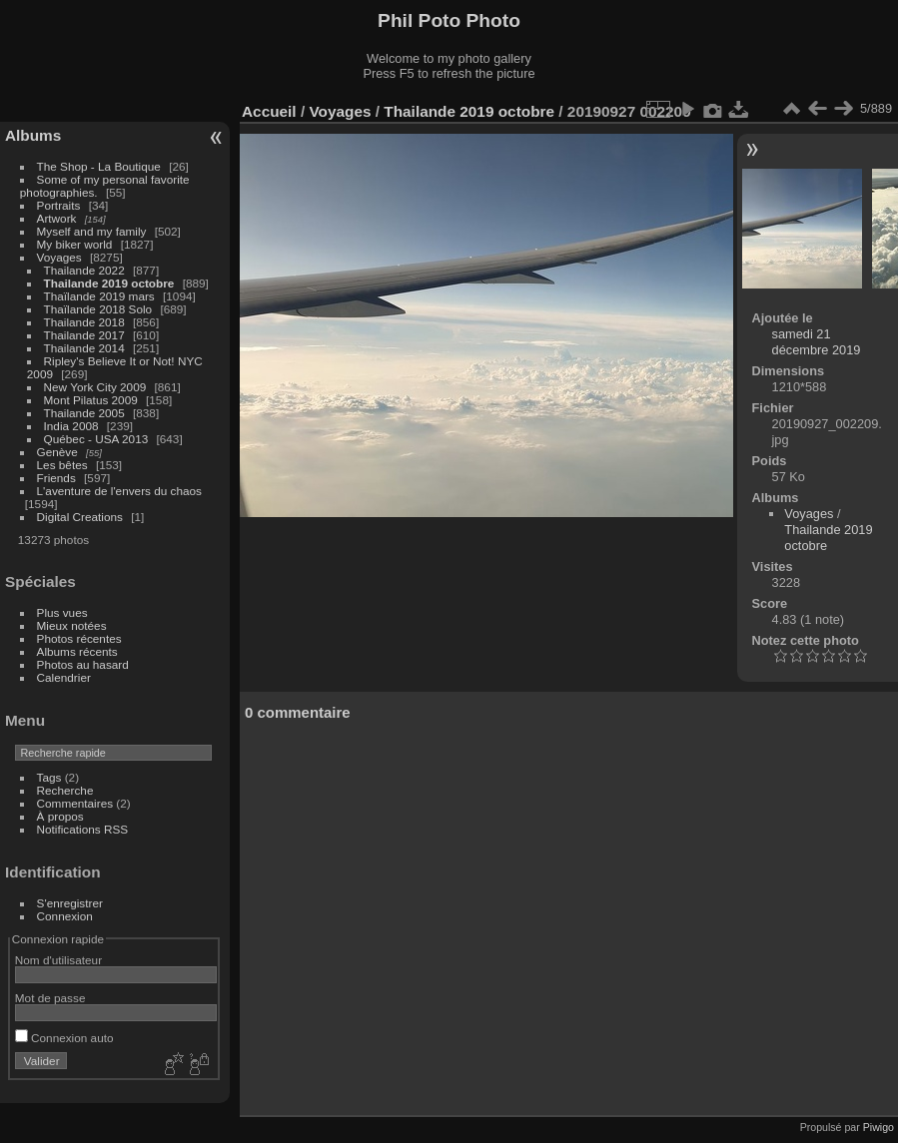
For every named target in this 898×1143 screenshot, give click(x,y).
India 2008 (71, 425)
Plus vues (62, 612)
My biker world (75, 244)
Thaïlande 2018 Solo (98, 308)
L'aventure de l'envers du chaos (119, 490)
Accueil (269, 111)
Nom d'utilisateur (58, 959)
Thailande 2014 (84, 347)
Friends (56, 477)
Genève (57, 451)
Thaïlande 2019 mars (99, 295)
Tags (49, 777)
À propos (60, 816)
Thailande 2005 (84, 412)
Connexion (65, 915)
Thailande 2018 (84, 321)
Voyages (59, 257)
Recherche (65, 790)
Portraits (59, 205)
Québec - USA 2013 (96, 438)
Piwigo (878, 1127)
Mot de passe (50, 997)
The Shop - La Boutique (99, 166)
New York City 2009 (95, 386)
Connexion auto (64, 1037)
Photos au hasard (83, 664)
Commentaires (75, 803)
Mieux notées (72, 625)
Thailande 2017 (84, 334)
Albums (33, 135)
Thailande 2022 (84, 270)
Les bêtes (62, 464)
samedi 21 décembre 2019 (816, 341)
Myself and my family (92, 231)
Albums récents (77, 651)
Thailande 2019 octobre (109, 283)
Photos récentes (79, 638)
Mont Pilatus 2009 (91, 399)
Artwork (57, 218)
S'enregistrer (70, 902)
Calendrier (64, 677)
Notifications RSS (83, 829)
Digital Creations (80, 516)
